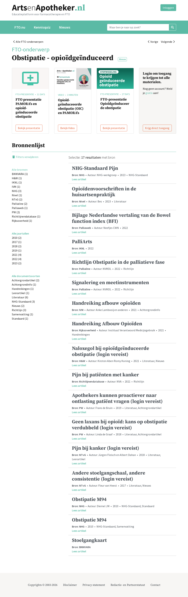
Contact (155, 585)
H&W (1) (17, 178)
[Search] (138, 27)
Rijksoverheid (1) (22, 220)
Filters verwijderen (25, 157)
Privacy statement (94, 585)
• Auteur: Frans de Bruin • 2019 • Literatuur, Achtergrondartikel (122, 403)
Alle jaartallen (20, 233)
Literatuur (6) (20, 297)
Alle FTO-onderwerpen (28, 41)
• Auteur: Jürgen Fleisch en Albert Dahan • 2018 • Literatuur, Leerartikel (122, 455)
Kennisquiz (42, 27)
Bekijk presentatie (29, 128)
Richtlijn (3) (19, 310)
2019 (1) (16, 250)
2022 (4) (16, 259)
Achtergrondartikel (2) (25, 280)
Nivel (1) (17, 195)
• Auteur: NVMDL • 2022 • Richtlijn (122, 267)
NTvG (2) (17, 199)
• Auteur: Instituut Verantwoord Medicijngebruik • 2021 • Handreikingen (122, 331)
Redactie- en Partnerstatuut (128, 585)
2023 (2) (16, 263)
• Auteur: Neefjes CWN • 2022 (122, 223)
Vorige (153, 41)
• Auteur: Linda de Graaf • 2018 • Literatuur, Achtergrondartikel (122, 430)
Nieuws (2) (18, 306)
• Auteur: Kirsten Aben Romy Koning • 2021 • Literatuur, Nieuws (122, 356)
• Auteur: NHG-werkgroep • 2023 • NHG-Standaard (122, 173)
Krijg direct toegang (157, 128)
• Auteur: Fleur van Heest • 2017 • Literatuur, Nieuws (122, 481)
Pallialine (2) (19, 203)
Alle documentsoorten (26, 276)
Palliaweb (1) (20, 208)
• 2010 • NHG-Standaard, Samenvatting (122, 525)
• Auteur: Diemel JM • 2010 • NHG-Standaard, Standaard (122, 504)
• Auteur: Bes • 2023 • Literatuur (122, 197)
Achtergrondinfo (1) (24, 284)
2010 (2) (16, 237)
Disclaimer (70, 585)
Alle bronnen (20, 169)
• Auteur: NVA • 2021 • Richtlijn (122, 380)
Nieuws (64, 27)
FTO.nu (19, 27)
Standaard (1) (20, 318)
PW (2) (16, 212)
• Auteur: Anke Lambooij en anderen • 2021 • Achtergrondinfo (122, 308)
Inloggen (168, 7)
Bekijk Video (67, 128)
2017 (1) (16, 242)
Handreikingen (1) (23, 289)
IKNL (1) (17, 182)
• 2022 (122, 247)
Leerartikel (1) (20, 293)
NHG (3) (16, 191)
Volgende (168, 41)
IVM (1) (16, 186)
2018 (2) (16, 246)
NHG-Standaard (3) (23, 301)
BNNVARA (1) (20, 174)
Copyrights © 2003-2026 (42, 585)
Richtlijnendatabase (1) (26, 216)
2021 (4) (16, 254)
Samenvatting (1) (22, 314)
